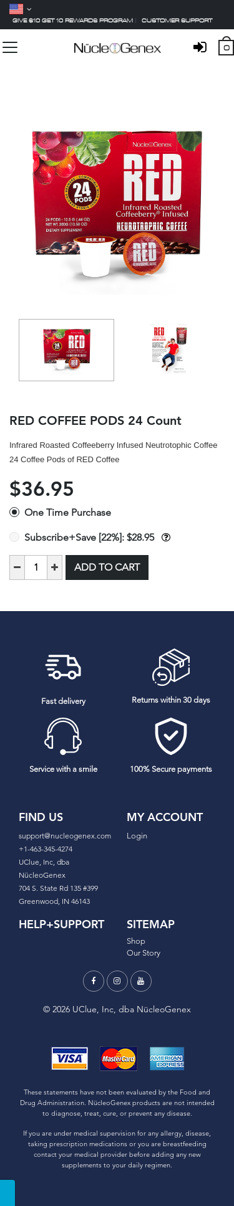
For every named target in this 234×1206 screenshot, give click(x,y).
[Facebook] (93, 981)
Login (137, 835)
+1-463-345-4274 (45, 848)
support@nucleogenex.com (65, 835)
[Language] (20, 9)
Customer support (177, 20)
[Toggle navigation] (10, 47)
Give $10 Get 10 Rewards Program (72, 20)
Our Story (143, 952)
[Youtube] (141, 981)
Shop (136, 941)
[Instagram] (117, 981)
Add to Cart (107, 567)
